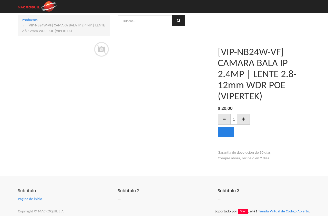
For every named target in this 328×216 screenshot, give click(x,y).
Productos (29, 19)
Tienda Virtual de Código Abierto (283, 211)
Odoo (243, 211)
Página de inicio (30, 199)
